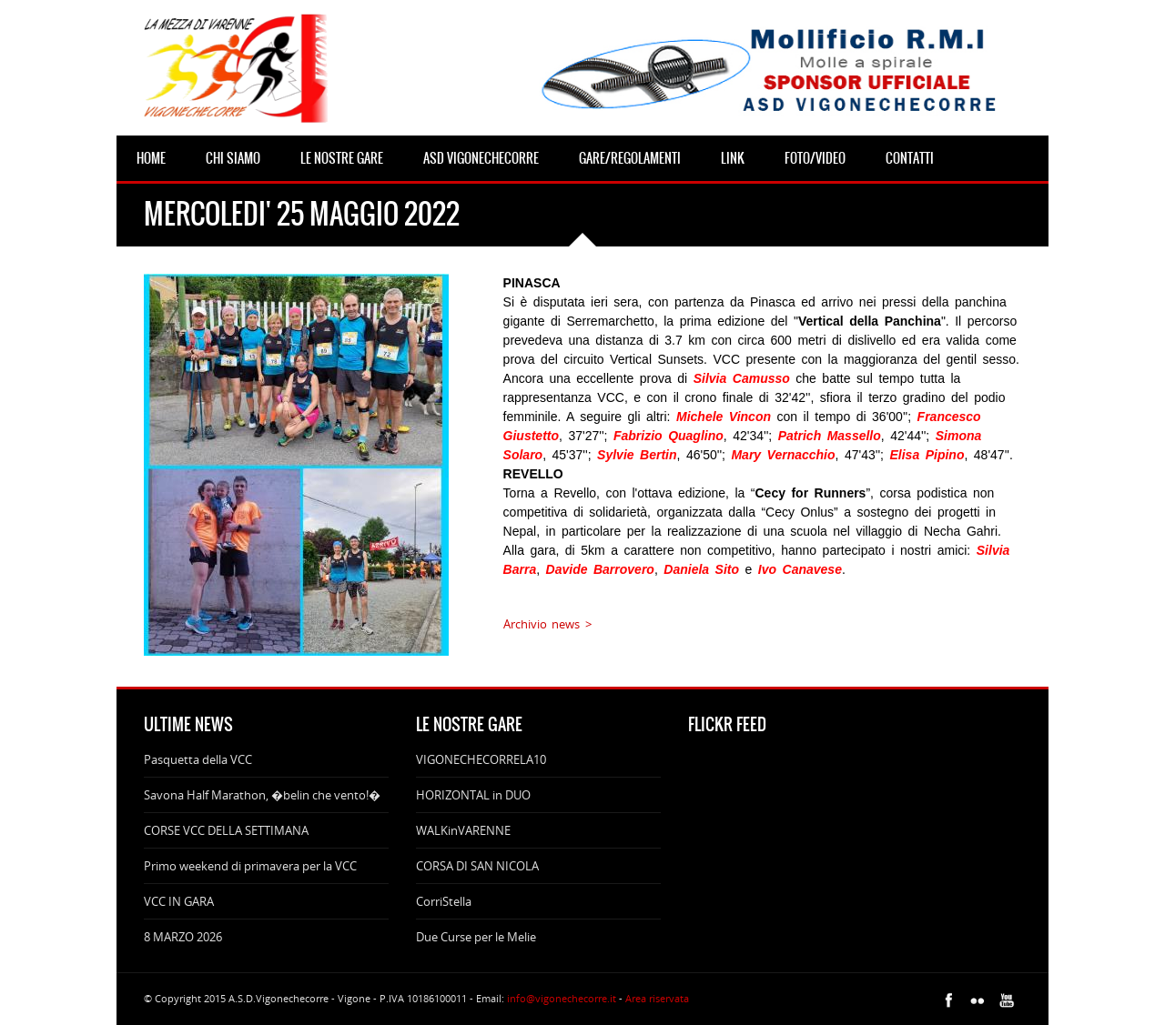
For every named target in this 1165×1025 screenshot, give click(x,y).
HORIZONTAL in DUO (473, 795)
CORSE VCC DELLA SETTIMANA (226, 830)
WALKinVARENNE (463, 830)
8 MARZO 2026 (183, 937)
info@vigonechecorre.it (561, 998)
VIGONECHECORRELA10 (481, 759)
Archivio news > (547, 624)
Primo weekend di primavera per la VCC (250, 866)
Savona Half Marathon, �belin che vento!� (262, 795)
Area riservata (657, 998)
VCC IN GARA (179, 901)
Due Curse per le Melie (476, 937)
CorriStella (443, 901)
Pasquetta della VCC (198, 759)
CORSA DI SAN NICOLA (477, 866)
